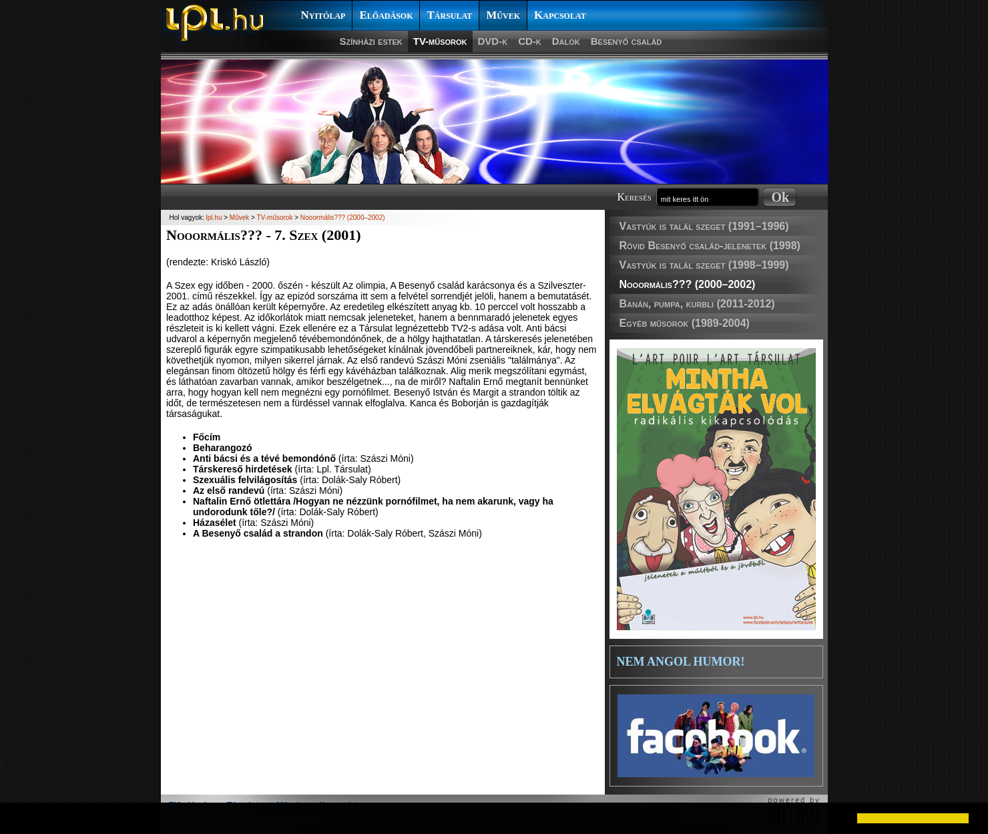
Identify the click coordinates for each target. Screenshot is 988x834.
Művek (503, 15)
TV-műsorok (440, 41)
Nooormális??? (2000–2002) (688, 284)
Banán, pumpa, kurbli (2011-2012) (697, 303)
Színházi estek (371, 41)
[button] (21, 818)
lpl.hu (214, 217)
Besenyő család (626, 41)
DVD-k (493, 41)
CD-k (529, 41)
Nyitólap (323, 15)
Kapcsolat (560, 15)
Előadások (386, 15)
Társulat (449, 15)
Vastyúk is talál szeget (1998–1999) (704, 265)
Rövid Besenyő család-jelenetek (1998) (710, 245)
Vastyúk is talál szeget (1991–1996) (704, 226)
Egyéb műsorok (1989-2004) (685, 323)
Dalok (566, 41)
